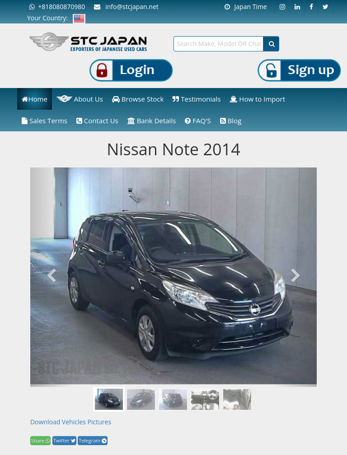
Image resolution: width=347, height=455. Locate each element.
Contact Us (97, 120)
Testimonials (196, 98)
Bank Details (151, 120)
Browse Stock (138, 98)
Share (40, 440)
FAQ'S (198, 120)
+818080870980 (57, 6)
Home (34, 98)
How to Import (257, 98)
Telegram (93, 440)
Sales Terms (44, 120)
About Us (79, 98)
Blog (231, 120)
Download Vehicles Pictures (70, 422)
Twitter (64, 440)
